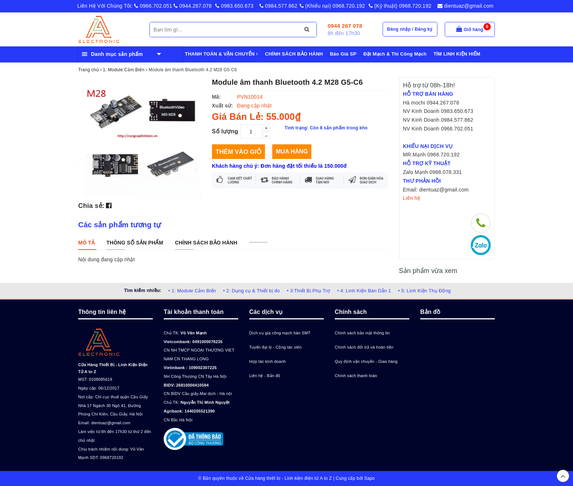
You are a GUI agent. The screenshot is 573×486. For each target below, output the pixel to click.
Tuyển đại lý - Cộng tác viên (275, 347)
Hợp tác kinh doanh (267, 361)
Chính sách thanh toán (356, 375)
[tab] (86, 242)
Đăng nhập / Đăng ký (410, 29)
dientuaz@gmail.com (465, 6)
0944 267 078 (345, 26)
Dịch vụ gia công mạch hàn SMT (280, 333)
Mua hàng (292, 151)
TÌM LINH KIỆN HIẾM (456, 54)
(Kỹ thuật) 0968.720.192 (400, 6)
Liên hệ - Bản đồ (264, 375)
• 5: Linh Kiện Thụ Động (424, 290)
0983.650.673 (234, 6)
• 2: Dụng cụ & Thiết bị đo (251, 290)
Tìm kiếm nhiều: (142, 290)
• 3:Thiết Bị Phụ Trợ (308, 290)
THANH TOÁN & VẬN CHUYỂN (221, 54)
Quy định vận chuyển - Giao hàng (366, 361)
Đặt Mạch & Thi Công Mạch (394, 54)
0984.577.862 (278, 6)
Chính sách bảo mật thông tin (362, 333)
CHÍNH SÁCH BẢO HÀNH (294, 54)
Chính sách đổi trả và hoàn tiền (364, 347)
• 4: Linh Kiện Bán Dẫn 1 (364, 290)
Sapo (369, 478)
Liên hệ (412, 198)
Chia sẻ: (91, 205)
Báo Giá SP (343, 54)
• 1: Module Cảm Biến (192, 290)
